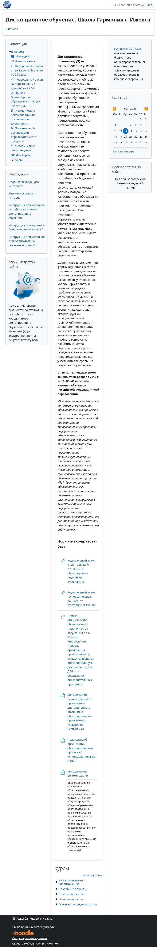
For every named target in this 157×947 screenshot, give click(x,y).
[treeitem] (27, 105)
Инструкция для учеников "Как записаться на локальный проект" (27, 241)
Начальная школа (71, 899)
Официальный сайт (127, 49)
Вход (149, 5)
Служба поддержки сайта (32, 918)
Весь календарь (124, 151)
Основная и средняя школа (78, 904)
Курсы (18, 160)
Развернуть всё (92, 875)
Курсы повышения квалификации (71, 882)
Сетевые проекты (71, 894)
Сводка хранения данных (29, 938)
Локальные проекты (73, 889)
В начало (12, 29)
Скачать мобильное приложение (35, 943)
